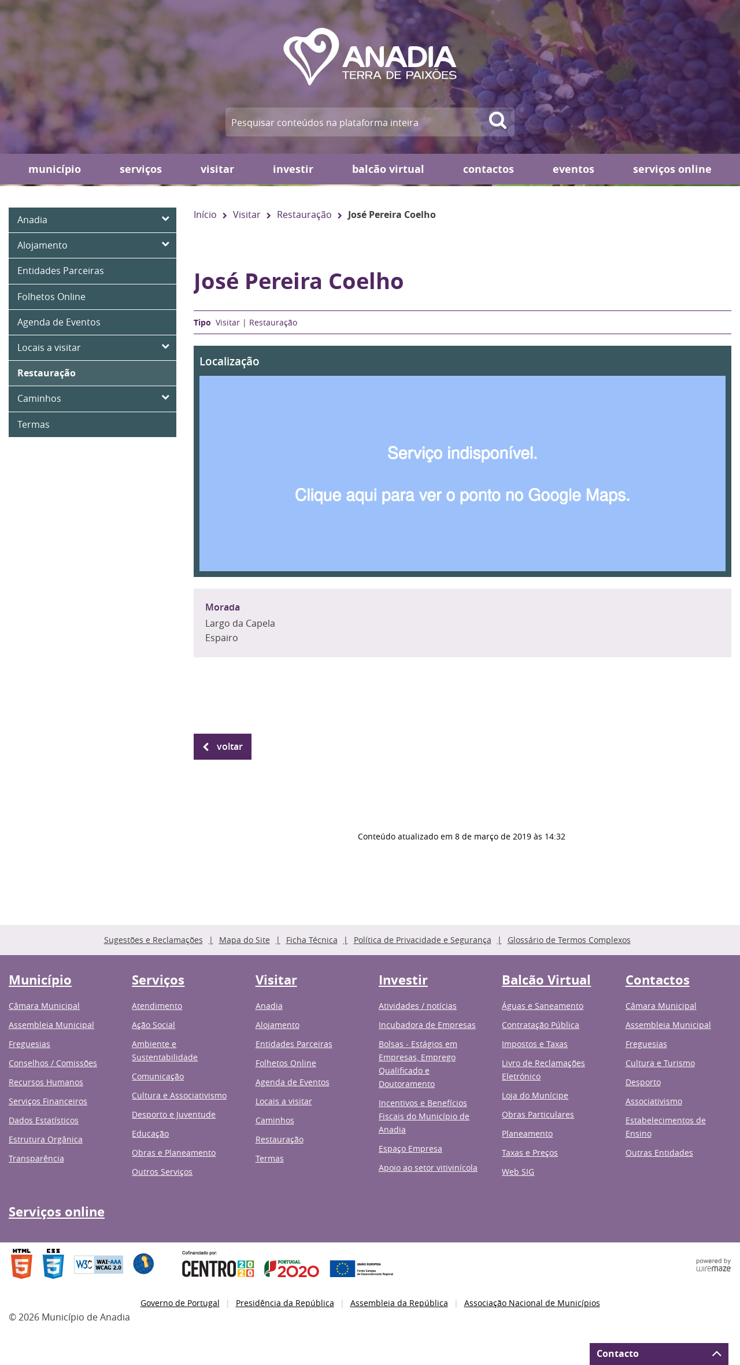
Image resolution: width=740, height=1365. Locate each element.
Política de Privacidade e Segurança (422, 939)
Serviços (141, 169)
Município (54, 169)
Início (205, 214)
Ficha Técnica (312, 939)
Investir (293, 169)
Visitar (217, 169)
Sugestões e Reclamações (153, 939)
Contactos (488, 169)
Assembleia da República (399, 1302)
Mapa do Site (244, 939)
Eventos (573, 169)
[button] (462, 461)
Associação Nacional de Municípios (532, 1302)
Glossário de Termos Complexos (569, 939)
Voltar (230, 746)
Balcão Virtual (388, 169)
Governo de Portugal (180, 1302)
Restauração (304, 214)
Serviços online (672, 169)
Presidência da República (285, 1302)
